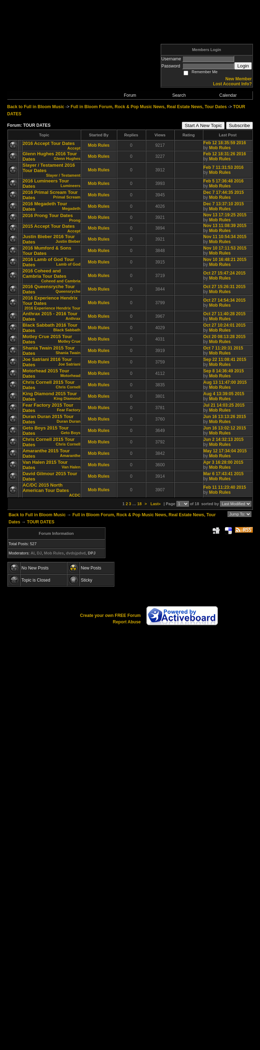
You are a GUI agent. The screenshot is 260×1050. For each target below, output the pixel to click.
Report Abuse (127, 621)
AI (33, 553)
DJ (39, 553)
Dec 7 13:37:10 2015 (223, 203)
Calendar (228, 95)
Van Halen (71, 467)
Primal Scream (66, 197)
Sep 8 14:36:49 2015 (223, 370)
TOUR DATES (40, 521)
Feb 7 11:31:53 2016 (223, 167)
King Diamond (67, 398)
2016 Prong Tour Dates (47, 215)
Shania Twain (68, 353)
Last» (156, 504)
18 (139, 504)
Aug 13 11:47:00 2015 (224, 382)
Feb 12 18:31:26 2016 (224, 153)
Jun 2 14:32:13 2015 (223, 439)
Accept (73, 148)
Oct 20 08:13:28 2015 (224, 336)
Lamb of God (68, 264)
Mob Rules (99, 145)
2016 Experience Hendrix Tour (52, 308)
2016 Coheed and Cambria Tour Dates (44, 273)
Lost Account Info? (232, 83)
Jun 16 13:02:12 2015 (224, 428)
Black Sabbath (66, 330)
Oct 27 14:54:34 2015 (224, 300)
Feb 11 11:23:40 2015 (224, 487)
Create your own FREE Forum (110, 615)
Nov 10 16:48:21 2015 (224, 259)
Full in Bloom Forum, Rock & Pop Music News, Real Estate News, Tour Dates (149, 106)
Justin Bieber (67, 241)
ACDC (74, 495)
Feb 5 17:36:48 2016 (223, 181)
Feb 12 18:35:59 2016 (224, 142)
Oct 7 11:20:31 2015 (223, 348)
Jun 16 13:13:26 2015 (224, 416)
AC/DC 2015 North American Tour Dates (45, 487)
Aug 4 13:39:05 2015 (223, 393)
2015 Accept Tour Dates (48, 226)
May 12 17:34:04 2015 (224, 450)
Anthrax (73, 318)
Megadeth (71, 208)
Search (179, 95)
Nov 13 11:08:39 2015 (224, 225)
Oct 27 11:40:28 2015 (224, 313)
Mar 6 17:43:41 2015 (223, 473)
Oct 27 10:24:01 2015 (224, 325)
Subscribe (239, 125)
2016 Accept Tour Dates (48, 143)
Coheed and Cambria (60, 281)
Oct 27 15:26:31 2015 (224, 286)
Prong (74, 220)
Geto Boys (70, 433)
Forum (130, 95)
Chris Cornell (68, 387)
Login (243, 66)
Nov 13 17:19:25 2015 (224, 214)
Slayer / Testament (63, 175)
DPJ (91, 553)
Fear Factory (68, 410)
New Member (238, 78)
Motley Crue (69, 341)
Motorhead (70, 375)
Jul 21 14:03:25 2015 (223, 405)
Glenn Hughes (67, 158)
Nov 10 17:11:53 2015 (224, 248)
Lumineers (71, 186)
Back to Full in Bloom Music (35, 106)
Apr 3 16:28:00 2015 (223, 462)
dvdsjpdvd (76, 553)
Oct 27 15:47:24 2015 (224, 273)
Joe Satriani (69, 364)
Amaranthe (70, 455)
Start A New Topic (203, 125)
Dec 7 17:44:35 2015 (223, 192)
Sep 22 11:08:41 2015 (224, 359)
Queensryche (67, 291)
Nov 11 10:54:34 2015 (224, 236)
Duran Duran (69, 421)
